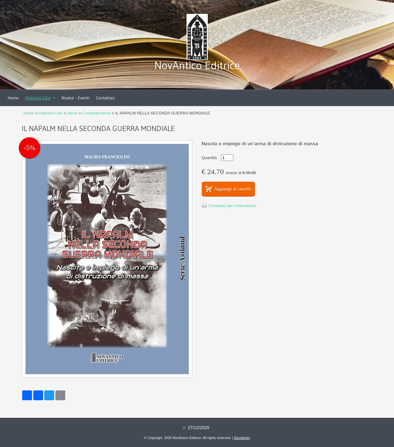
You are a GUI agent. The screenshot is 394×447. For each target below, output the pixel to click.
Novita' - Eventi (75, 98)
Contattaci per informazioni (232, 205)
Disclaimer (242, 438)
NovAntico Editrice (197, 65)
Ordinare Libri (40, 98)
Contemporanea (96, 113)
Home (13, 98)
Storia (72, 113)
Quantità (209, 158)
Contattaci (105, 98)
